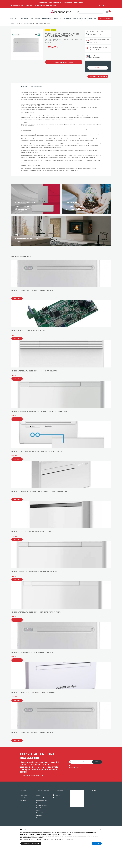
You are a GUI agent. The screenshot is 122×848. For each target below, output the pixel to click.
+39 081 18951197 (18, 5)
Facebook (56, 795)
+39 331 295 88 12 (28, 5)
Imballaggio (39, 815)
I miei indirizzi (23, 800)
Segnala (97, 67)
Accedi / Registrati (105, 5)
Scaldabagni (24, 18)
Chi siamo (38, 795)
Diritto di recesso (40, 807)
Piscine (84, 18)
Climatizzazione (35, 18)
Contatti (38, 810)
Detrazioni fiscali (40, 802)
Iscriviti (97, 761)
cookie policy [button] (67, 834)
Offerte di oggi (105, 18)
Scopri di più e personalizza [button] (31, 843)
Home (13, 23)
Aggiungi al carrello (64, 62)
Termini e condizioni (41, 797)
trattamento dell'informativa (76, 767)
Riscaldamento (14, 18)
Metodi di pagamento (41, 800)
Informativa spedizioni (41, 805)
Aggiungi (17, 298)
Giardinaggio (77, 18)
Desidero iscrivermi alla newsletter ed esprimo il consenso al (84, 766)
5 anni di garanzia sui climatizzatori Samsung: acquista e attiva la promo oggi (61, 2)
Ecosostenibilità (40, 812)
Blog (37, 817)
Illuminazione (92, 18)
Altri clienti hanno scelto (98, 76)
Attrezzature (57, 18)
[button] (100, 829)
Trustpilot (94, 790)
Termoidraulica (46, 18)
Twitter (56, 797)
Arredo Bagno (67, 18)
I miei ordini (23, 797)
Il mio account (23, 795)
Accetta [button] (97, 843)
